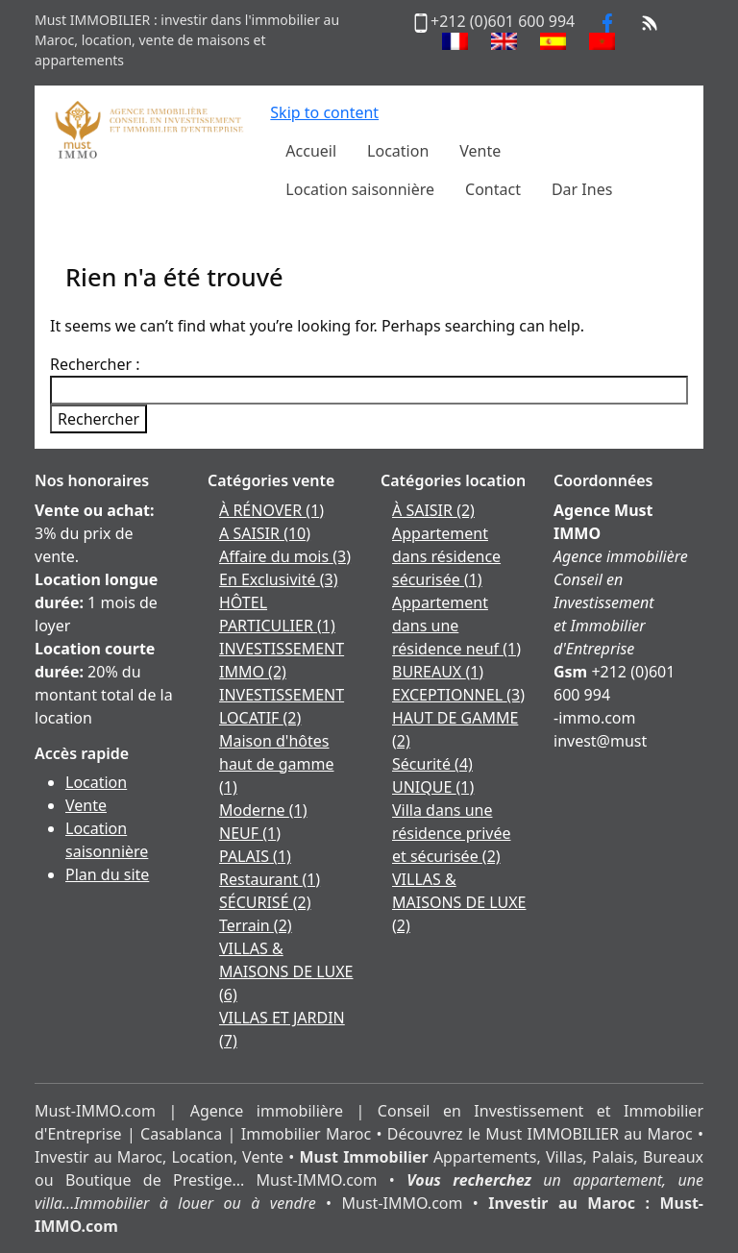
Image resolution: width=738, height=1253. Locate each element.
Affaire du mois (285, 556)
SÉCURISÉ (264, 902)
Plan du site (107, 874)
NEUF (250, 833)
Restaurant (269, 879)
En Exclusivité (278, 579)
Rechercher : (95, 364)
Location (96, 782)
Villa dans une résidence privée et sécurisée (451, 833)
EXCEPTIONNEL (458, 694)
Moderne (263, 810)
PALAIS (255, 856)
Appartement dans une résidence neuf (456, 625)
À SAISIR (433, 510)
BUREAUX (437, 671)
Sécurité (432, 763)
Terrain (255, 925)
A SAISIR (264, 533)
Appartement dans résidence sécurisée (446, 556)
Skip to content (324, 112)
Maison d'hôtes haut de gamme (276, 764)
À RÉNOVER (271, 510)
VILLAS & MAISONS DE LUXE (286, 971)
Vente (86, 805)
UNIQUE (433, 787)
